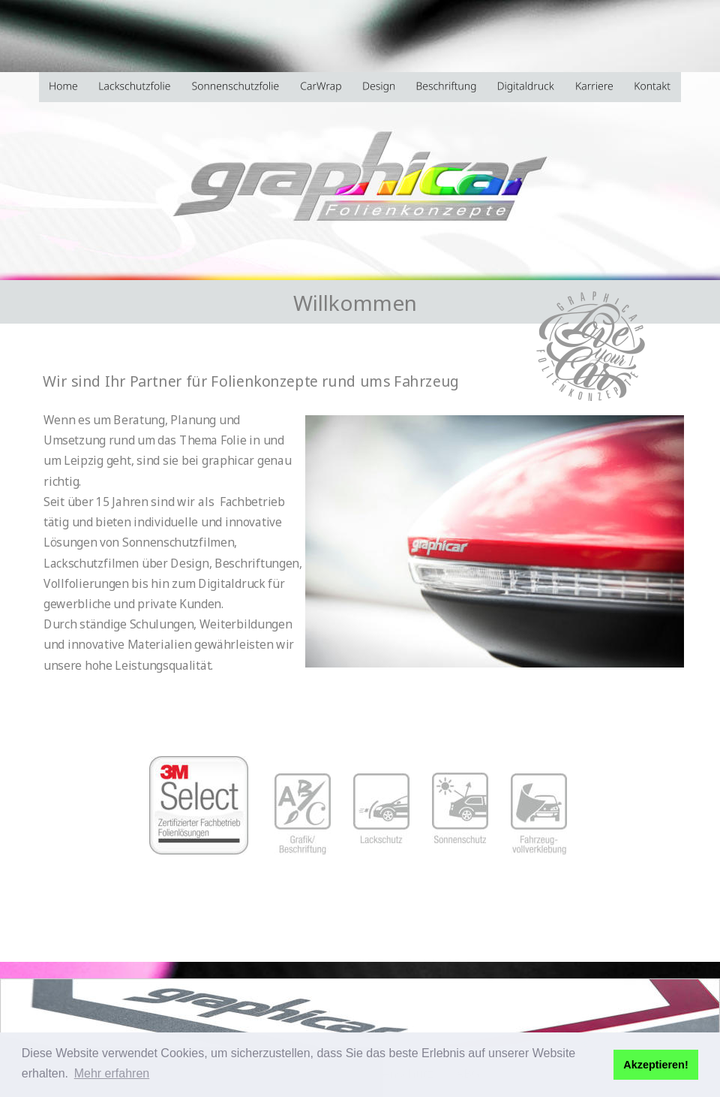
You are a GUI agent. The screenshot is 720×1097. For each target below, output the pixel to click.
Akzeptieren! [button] (655, 1065)
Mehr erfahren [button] (112, 1073)
